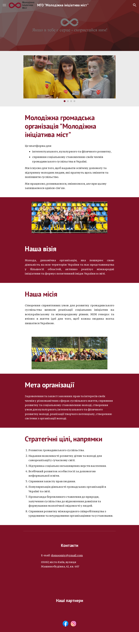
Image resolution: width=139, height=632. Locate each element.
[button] (4, 5)
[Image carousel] (69, 78)
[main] (69, 126)
